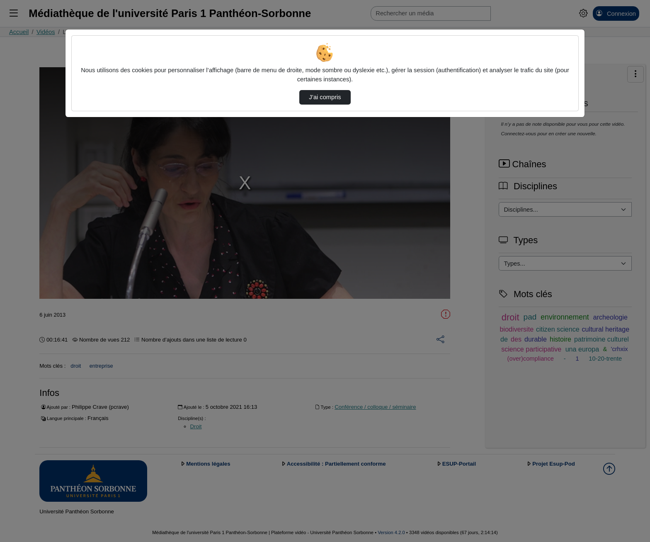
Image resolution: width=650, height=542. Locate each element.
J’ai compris (325, 97)
